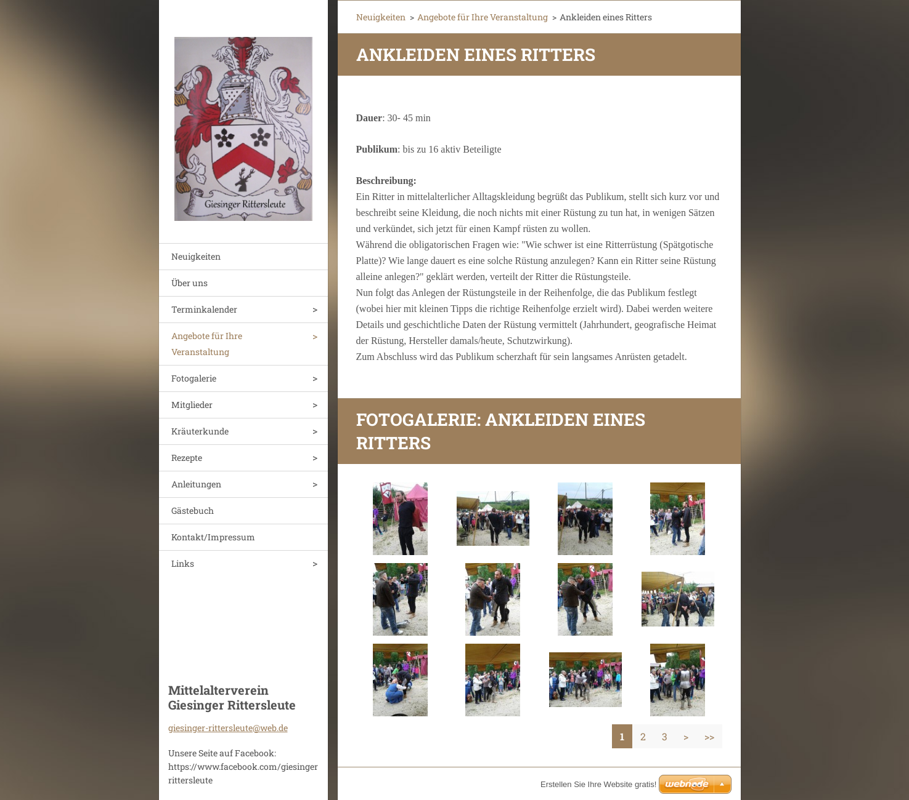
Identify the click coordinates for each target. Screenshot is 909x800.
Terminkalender (204, 309)
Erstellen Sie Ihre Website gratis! (598, 784)
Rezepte (186, 457)
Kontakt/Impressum (213, 537)
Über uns (189, 283)
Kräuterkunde (200, 431)
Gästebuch (192, 510)
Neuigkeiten (196, 256)
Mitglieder (192, 404)
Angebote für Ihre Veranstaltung (206, 344)
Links (182, 563)
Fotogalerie (193, 378)
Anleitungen (196, 484)
